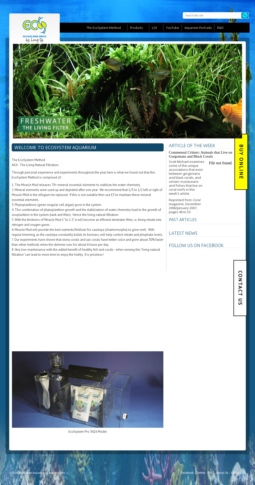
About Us (222, 473)
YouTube (172, 27)
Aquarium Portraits (198, 27)
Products (136, 27)
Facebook (186, 473)
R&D (220, 27)
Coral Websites (56, 472)
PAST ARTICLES (183, 219)
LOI (154, 27)
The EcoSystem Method (103, 27)
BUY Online (241, 162)
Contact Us (240, 287)
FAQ (211, 473)
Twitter (200, 473)
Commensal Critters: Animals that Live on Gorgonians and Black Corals (200, 154)
